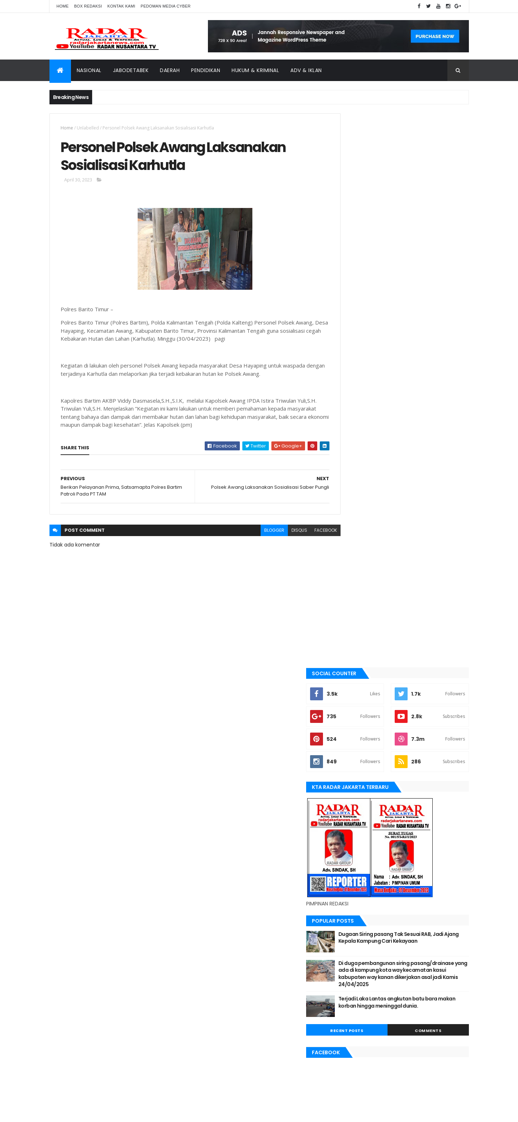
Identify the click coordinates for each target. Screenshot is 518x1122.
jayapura (354, 730)
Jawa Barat (356, 718)
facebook (310, 533)
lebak (349, 754)
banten (351, 633)
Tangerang (356, 839)
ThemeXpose (89, 1112)
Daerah (170, 70)
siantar (352, 827)
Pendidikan (205, 70)
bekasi (350, 657)
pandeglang (357, 803)
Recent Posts (371, 484)
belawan (353, 669)
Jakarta (352, 706)
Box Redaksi (88, 6)
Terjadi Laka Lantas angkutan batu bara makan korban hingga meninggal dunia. (418, 458)
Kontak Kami (122, 6)
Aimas (350, 621)
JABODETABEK (357, 694)
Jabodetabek (131, 70)
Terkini (351, 863)
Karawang (355, 742)
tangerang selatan (365, 851)
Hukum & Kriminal (255, 70)
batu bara (354, 645)
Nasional (89, 70)
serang (352, 815)
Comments (436, 484)
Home (63, 6)
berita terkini (358, 682)
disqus (283, 533)
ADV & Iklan (306, 70)
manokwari (356, 766)
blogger (258, 533)
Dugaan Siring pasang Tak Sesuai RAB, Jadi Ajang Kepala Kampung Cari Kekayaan (418, 387)
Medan (351, 778)
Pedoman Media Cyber (166, 6)
